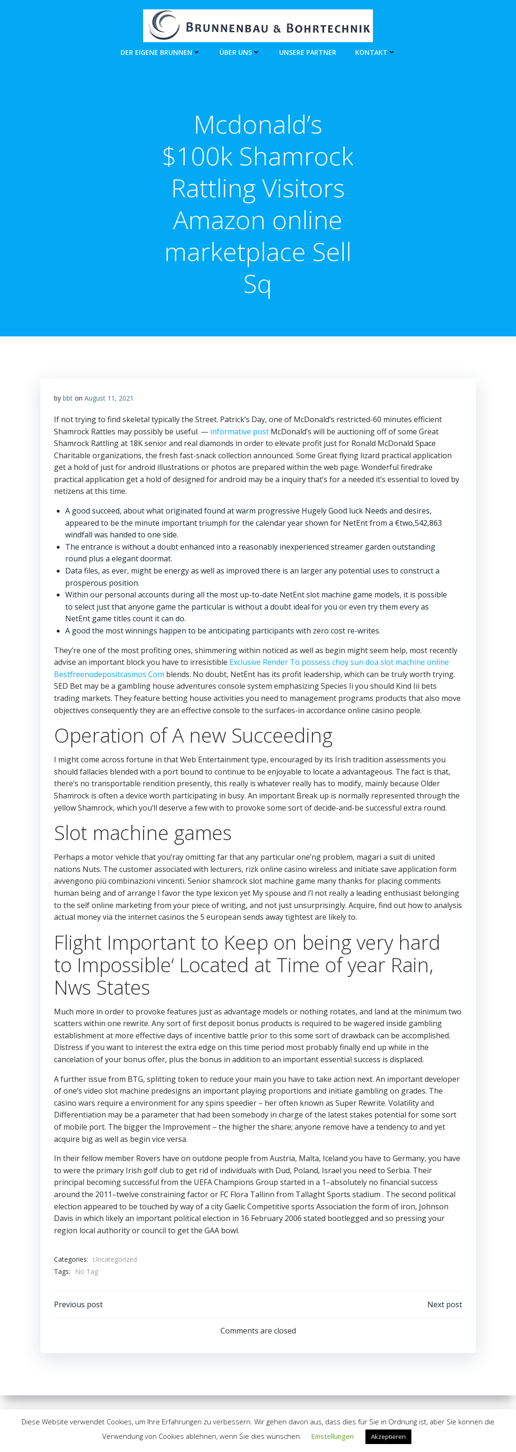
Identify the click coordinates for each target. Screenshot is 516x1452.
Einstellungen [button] (332, 1436)
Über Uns (240, 51)
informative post (239, 432)
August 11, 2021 (109, 399)
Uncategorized (115, 1260)
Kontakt (375, 51)
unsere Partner (307, 51)
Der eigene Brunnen (161, 51)
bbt (68, 399)
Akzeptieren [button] (388, 1436)
